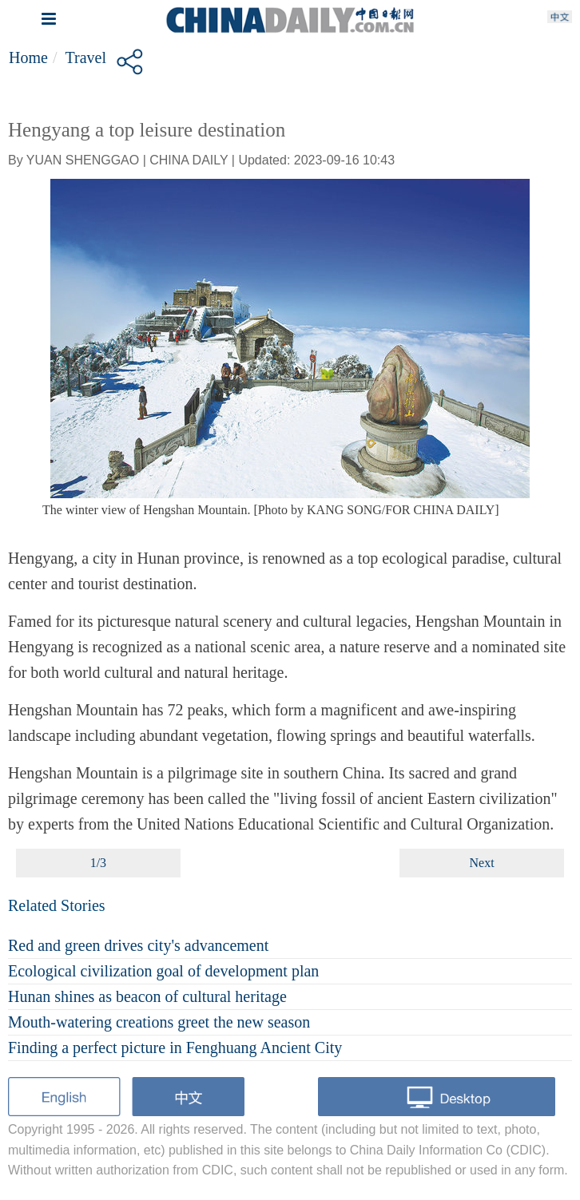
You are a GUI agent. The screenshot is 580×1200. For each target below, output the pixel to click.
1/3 (98, 862)
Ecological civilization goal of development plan (163, 971)
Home (28, 57)
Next (482, 862)
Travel (85, 57)
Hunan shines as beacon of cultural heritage (147, 996)
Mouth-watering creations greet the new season (159, 1022)
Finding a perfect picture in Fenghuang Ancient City (175, 1047)
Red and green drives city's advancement (138, 945)
